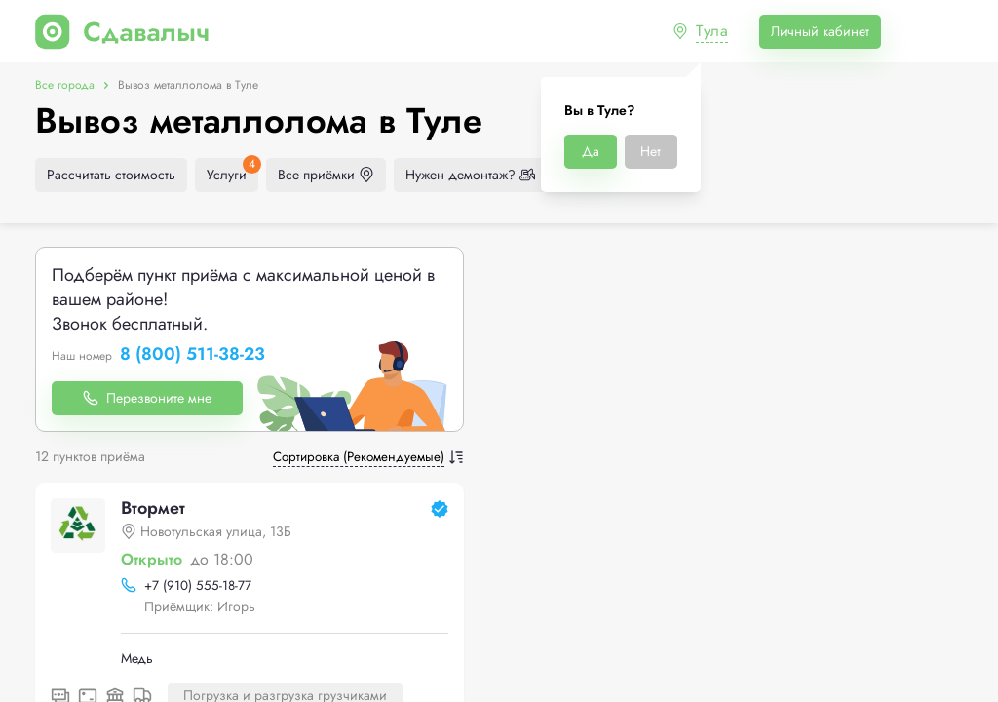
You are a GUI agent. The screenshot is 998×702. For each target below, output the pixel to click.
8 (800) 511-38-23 (192, 355)
